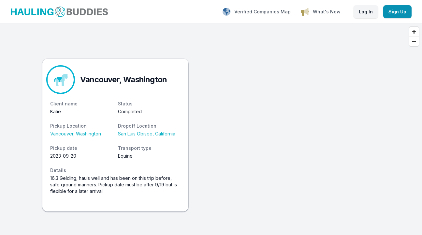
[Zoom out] (414, 41)
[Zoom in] (414, 32)
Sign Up (397, 11)
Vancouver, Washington (75, 133)
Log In (366, 11)
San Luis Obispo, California (146, 133)
